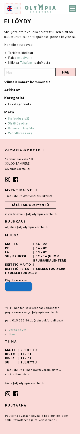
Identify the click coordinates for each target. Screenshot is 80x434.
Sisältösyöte (18, 123)
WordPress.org (20, 133)
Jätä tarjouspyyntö (30, 205)
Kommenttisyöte (21, 128)
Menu (13, 334)
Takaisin (26, 62)
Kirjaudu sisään (20, 118)
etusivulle (24, 57)
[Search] (29, 72)
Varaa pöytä (17, 329)
